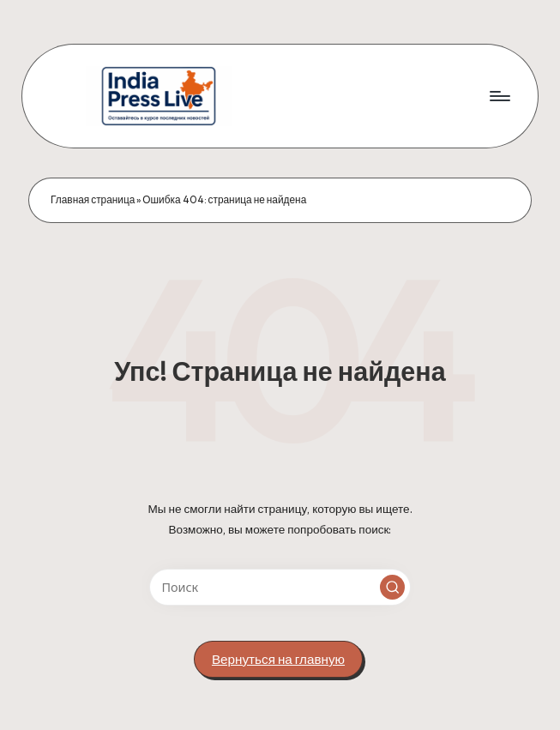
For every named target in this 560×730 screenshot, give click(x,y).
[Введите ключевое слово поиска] (280, 587)
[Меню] (499, 96)
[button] (393, 587)
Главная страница (93, 199)
